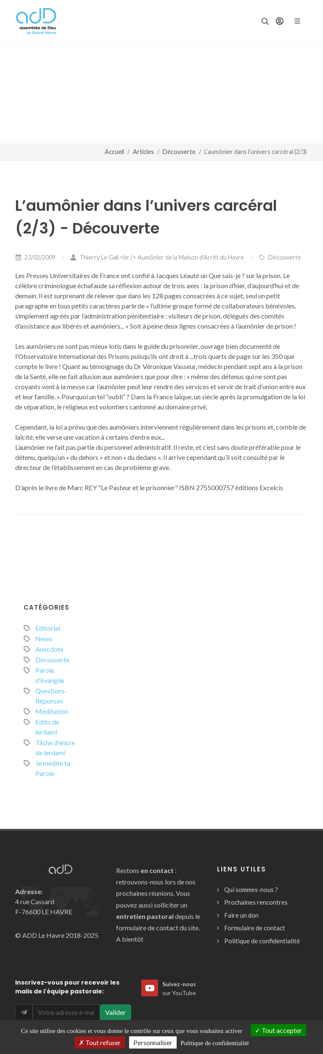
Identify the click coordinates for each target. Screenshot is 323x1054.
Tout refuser (100, 1042)
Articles (143, 151)
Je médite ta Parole (52, 768)
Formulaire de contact (254, 928)
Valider (115, 1012)
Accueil (114, 151)
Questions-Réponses (51, 696)
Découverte (179, 151)
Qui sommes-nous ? (251, 889)
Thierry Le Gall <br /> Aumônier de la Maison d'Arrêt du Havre (157, 257)
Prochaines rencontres (256, 902)
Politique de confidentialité (262, 941)
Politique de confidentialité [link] (214, 1043)
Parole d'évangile (49, 675)
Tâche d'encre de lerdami (55, 747)
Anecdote (49, 649)
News (43, 638)
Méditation (51, 711)
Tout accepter (278, 1030)
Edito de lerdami (47, 727)
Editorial (47, 628)
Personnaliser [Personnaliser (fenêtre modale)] (152, 1042)
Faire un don (241, 915)
